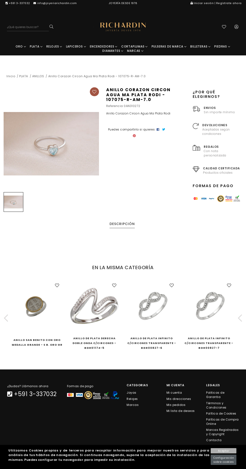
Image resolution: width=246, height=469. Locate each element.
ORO (21, 47)
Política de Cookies (221, 414)
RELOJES (54, 47)
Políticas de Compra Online (222, 422)
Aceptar (223, 451)
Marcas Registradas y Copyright (222, 432)
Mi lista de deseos (180, 411)
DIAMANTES (112, 51)
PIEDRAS (222, 47)
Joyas (131, 393)
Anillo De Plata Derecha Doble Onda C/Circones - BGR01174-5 (94, 343)
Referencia (114, 106)
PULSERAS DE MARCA (169, 47)
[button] (6, 318)
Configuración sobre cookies (223, 460)
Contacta (213, 441)
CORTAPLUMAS (134, 47)
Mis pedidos (176, 405)
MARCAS (135, 51)
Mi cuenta (174, 393)
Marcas (133, 405)
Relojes (132, 399)
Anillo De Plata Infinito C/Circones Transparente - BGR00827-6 (151, 343)
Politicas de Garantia (215, 395)
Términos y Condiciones (216, 405)
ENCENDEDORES (103, 47)
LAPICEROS (76, 47)
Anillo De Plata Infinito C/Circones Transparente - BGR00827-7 (208, 343)
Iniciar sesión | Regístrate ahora (216, 3)
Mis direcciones (178, 399)
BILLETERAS (200, 47)
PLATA (36, 47)
